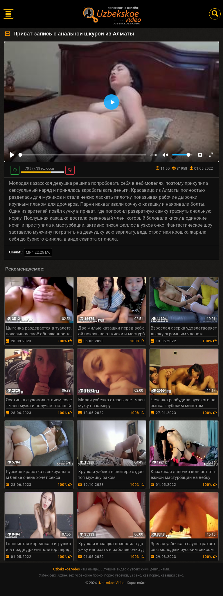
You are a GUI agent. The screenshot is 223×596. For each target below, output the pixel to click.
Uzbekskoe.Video (66, 569)
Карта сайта (136, 583)
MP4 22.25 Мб (38, 252)
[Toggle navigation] (8, 14)
